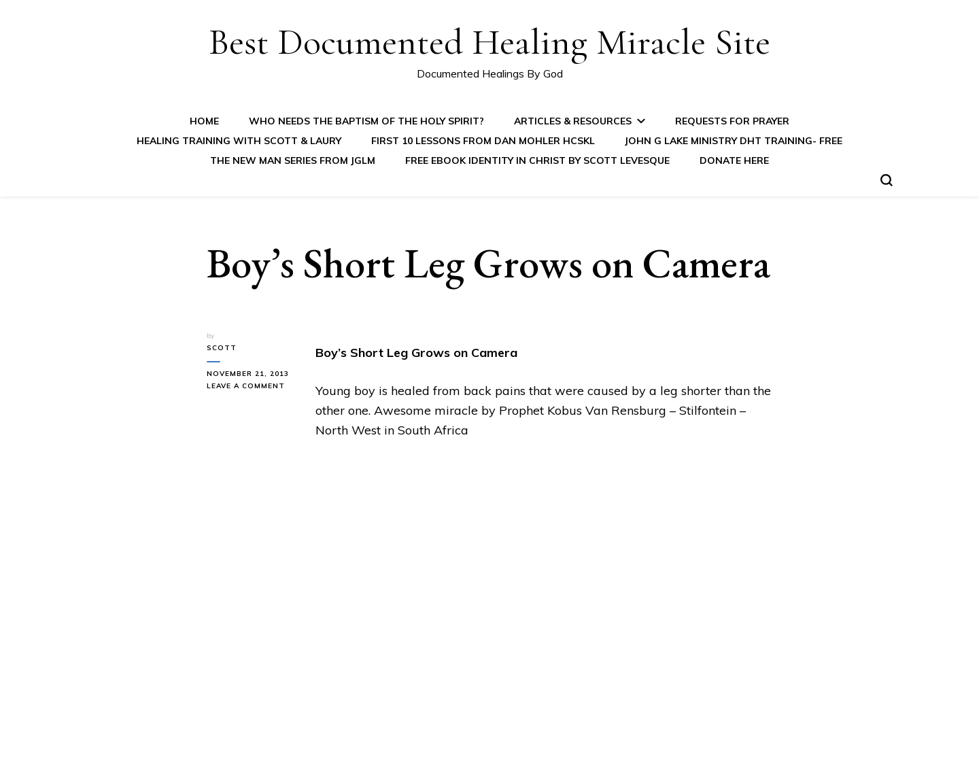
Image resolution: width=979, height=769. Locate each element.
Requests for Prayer (732, 121)
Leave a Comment (251, 386)
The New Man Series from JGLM (292, 160)
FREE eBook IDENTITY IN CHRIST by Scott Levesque (537, 160)
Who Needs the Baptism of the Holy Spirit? (366, 121)
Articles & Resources (573, 121)
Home (204, 121)
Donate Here (734, 160)
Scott (222, 347)
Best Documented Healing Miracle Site (489, 42)
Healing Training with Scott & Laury (239, 141)
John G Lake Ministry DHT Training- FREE (733, 141)
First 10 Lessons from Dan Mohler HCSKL (483, 141)
